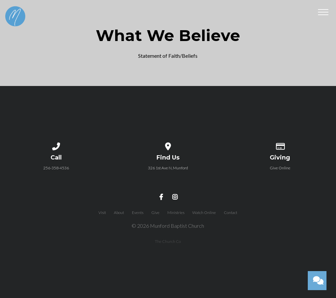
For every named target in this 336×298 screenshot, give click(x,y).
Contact (230, 212)
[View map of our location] (168, 145)
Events (137, 212)
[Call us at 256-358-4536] (56, 145)
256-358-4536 (56, 167)
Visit (102, 212)
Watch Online (204, 212)
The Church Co (168, 241)
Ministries (175, 212)
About (119, 212)
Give (155, 212)
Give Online (280, 167)
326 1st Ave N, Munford (168, 167)
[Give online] (279, 145)
